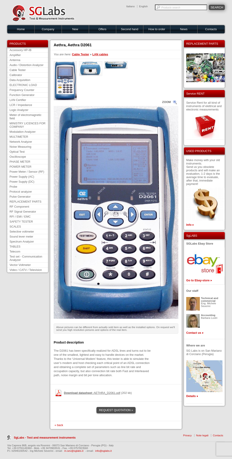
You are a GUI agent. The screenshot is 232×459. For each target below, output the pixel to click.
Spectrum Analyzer (22, 241)
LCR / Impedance (21, 105)
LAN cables (100, 54)
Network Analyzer (21, 141)
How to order (156, 29)
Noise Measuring (20, 146)
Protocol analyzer (21, 191)
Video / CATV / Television (26, 270)
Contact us (193, 332)
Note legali (202, 435)
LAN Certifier (18, 100)
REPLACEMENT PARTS (25, 201)
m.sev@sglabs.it (74, 450)
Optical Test (17, 151)
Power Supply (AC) (22, 176)
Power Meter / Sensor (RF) (27, 171)
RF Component (19, 206)
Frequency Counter (22, 90)
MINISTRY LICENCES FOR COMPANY (28, 125)
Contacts (211, 29)
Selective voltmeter (22, 231)
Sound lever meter (21, 236)
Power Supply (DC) (22, 181)
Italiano (130, 6)
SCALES (15, 226)
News (184, 29)
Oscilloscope (18, 156)
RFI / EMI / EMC (20, 216)
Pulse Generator (20, 196)
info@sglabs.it (103, 450)
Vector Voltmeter (20, 265)
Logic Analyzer (19, 110)
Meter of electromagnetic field (25, 116)
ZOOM (166, 102)
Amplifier (15, 55)
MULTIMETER (19, 136)
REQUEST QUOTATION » (116, 410)
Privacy (187, 435)
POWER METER (20, 166)
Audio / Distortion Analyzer (27, 65)
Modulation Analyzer (23, 131)
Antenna (15, 60)
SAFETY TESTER (21, 221)
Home (21, 29)
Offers (102, 29)
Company (48, 29)
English (143, 6)
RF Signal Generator (23, 211)
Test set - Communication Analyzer (26, 258)
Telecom (15, 251)
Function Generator (22, 95)
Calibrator (16, 75)
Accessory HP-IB (20, 50)
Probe (13, 186)
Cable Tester (18, 70)
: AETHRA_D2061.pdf (92, 393)
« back (59, 425)
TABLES (15, 246)
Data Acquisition (20, 80)
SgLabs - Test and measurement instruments (45, 437)
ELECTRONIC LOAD (23, 85)
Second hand (129, 29)
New (75, 29)
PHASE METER (20, 161)
